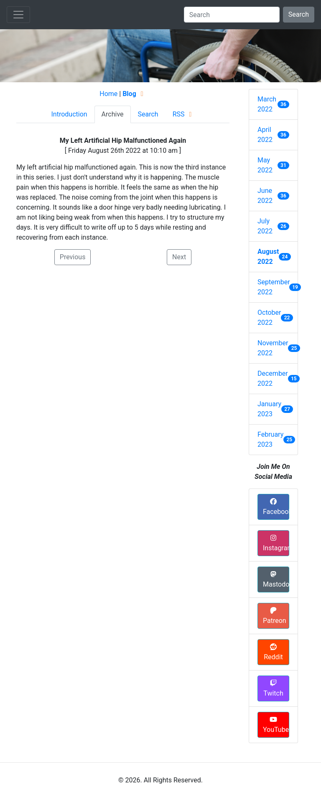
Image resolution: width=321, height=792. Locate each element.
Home (108, 94)
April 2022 (265, 135)
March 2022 (266, 104)
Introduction (69, 114)
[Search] (232, 15)
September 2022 (273, 287)
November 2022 (272, 348)
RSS (184, 114)
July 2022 (265, 226)
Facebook (276, 507)
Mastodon (276, 579)
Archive (113, 114)
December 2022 (272, 378)
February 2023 (270, 439)
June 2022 (265, 196)
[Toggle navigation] (18, 14)
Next (179, 257)
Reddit (273, 652)
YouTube (276, 725)
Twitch (273, 688)
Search (298, 14)
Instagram (276, 543)
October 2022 (269, 317)
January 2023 (269, 409)
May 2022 (265, 165)
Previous (73, 257)
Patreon (274, 616)
